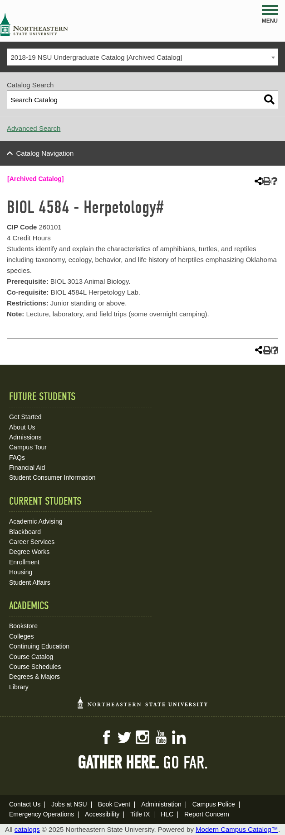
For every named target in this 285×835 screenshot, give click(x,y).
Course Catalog (31, 656)
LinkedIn (179, 737)
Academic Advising (36, 521)
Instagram (142, 737)
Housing (20, 572)
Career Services (31, 541)
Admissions (25, 437)
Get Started (25, 416)
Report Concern (206, 814)
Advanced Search (33, 128)
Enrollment (24, 562)
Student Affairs (29, 582)
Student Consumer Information (52, 477)
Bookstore (23, 626)
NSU (34, 24)
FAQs (17, 457)
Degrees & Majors (34, 676)
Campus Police (213, 804)
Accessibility (102, 814)
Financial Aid (27, 467)
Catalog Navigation (45, 153)
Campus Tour (28, 447)
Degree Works (29, 551)
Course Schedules (35, 666)
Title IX (140, 814)
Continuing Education (39, 646)
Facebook (106, 737)
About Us (22, 427)
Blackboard (25, 531)
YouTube (160, 737)
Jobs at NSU (69, 804)
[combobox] (142, 57)
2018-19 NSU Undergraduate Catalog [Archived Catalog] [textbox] (96, 57)
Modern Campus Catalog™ (237, 829)
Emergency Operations (41, 814)
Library (19, 687)
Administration (161, 804)
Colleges (21, 636)
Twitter (124, 737)
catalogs (27, 829)
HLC (167, 814)
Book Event (114, 804)
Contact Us (24, 804)
